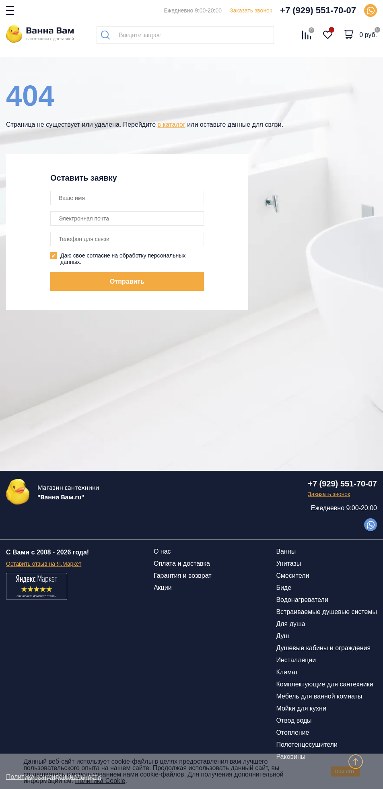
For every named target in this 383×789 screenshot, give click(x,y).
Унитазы (288, 563)
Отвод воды (293, 720)
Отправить (127, 281)
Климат (287, 672)
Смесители (292, 575)
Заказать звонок (251, 10)
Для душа (290, 623)
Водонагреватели (302, 599)
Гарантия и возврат (183, 575)
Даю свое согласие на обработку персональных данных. (122, 258)
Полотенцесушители (306, 744)
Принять (345, 771)
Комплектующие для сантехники (324, 684)
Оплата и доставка (182, 563)
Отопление (292, 732)
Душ (282, 635)
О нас (162, 551)
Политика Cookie (100, 780)
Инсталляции (296, 660)
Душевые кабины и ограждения (323, 648)
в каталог (171, 124)
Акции (163, 587)
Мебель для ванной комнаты (319, 696)
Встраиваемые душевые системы (326, 611)
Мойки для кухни (301, 708)
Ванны (286, 551)
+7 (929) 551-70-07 (318, 10)
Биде (283, 587)
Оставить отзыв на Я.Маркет (43, 563)
